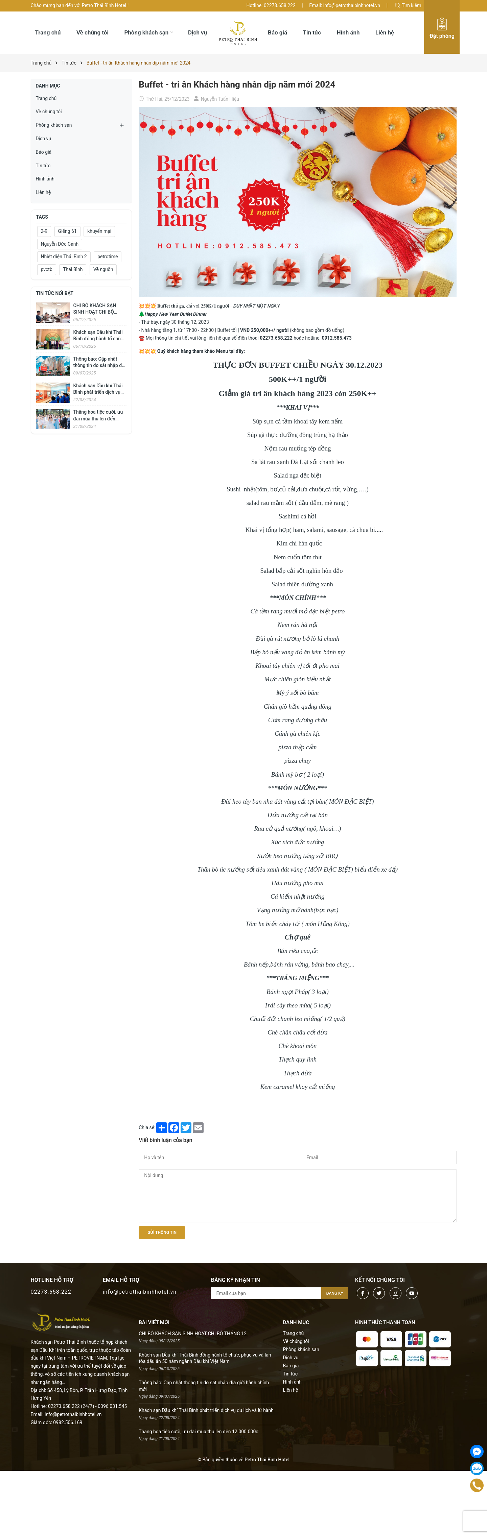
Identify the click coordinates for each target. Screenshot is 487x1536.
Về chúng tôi (49, 111)
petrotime (107, 256)
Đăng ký (334, 1293)
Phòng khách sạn (54, 125)
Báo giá (44, 152)
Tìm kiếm (408, 5)
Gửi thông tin (162, 1232)
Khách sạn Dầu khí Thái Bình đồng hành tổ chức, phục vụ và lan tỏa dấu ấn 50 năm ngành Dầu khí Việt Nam (205, 1358)
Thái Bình (73, 269)
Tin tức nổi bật (54, 293)
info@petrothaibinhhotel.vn (140, 1292)
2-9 (44, 231)
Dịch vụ (43, 138)
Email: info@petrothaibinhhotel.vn (344, 5)
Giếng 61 (67, 231)
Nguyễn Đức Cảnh (60, 244)
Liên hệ (43, 192)
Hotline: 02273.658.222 (271, 5)
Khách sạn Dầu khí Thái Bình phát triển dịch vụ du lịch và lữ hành (98, 392)
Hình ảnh (45, 178)
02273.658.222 (51, 1292)
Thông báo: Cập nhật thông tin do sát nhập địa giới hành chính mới (99, 365)
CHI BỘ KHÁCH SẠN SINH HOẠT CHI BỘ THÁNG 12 (94, 312)
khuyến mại (99, 231)
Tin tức (43, 165)
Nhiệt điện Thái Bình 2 (64, 256)
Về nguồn (103, 269)
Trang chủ (46, 98)
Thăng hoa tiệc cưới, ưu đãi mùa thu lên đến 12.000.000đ (98, 418)
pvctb (46, 269)
